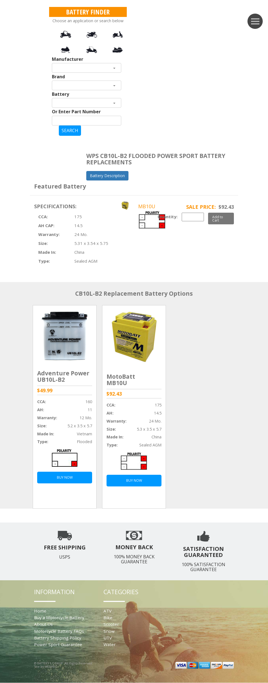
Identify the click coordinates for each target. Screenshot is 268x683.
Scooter (111, 624)
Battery (60, 94)
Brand (58, 77)
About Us (43, 624)
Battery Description (107, 175)
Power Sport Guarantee (58, 644)
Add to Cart (217, 218)
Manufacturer (67, 59)
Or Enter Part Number (76, 112)
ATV (107, 611)
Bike (107, 617)
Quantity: (168, 216)
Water (109, 644)
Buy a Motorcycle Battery (59, 617)
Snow (109, 631)
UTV (107, 638)
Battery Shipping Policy (57, 638)
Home (40, 611)
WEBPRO (51, 666)
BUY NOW (65, 477)
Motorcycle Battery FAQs (59, 631)
